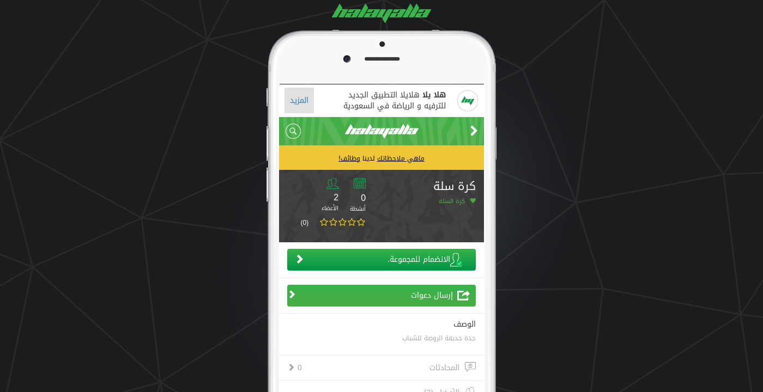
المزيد (299, 100)
